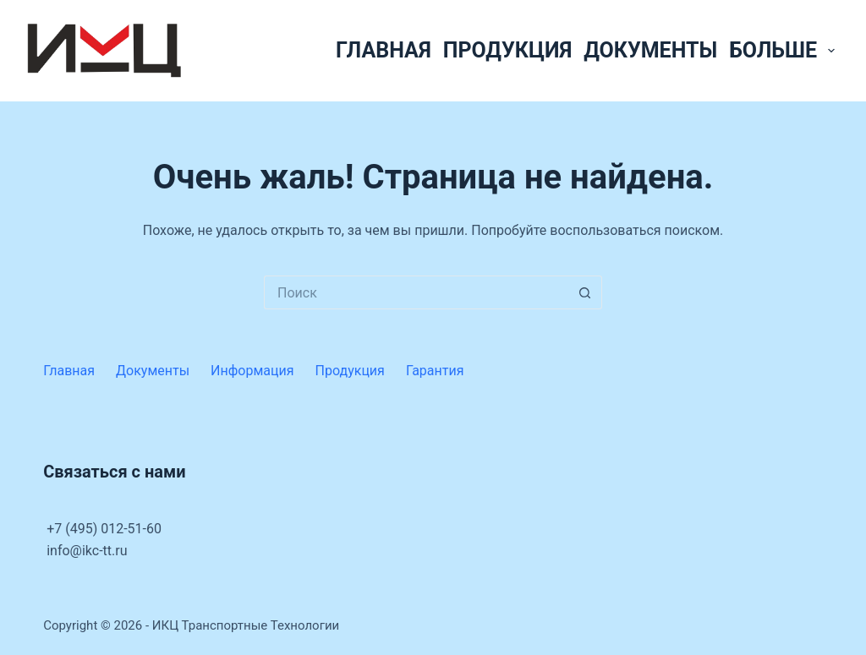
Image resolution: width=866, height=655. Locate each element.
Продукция (507, 50)
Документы (650, 50)
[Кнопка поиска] (585, 292)
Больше (785, 50)
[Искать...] (416, 292)
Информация (252, 371)
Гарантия (435, 371)
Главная (383, 50)
